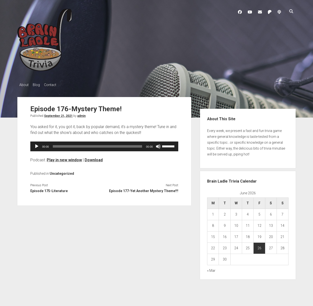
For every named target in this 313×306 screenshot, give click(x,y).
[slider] (97, 145)
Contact (54, 85)
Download (94, 158)
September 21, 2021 (58, 114)
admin (81, 114)
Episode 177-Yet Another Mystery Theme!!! (143, 190)
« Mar (211, 269)
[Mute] (158, 144)
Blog (38, 85)
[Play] (36, 144)
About (24, 85)
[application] (104, 145)
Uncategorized (62, 172)
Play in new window (64, 158)
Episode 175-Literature (49, 190)
